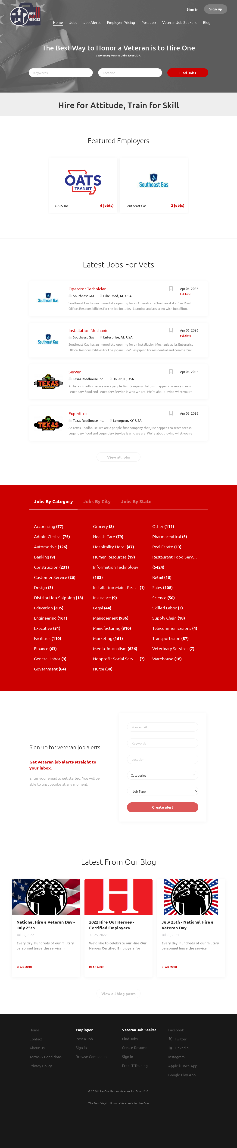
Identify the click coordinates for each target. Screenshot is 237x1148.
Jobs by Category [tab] (53, 501)
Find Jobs (187, 72)
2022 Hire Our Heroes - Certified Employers (111, 924)
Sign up (215, 8)
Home (34, 1029)
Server (75, 371)
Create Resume (134, 1047)
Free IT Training (135, 1065)
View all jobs (118, 457)
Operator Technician (87, 288)
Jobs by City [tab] (97, 501)
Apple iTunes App (182, 1065)
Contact (35, 1038)
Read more (24, 967)
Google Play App (182, 1074)
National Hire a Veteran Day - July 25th (45, 924)
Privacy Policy (40, 1065)
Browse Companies (91, 1056)
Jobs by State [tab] (136, 501)
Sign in (192, 9)
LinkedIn (182, 1047)
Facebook (176, 1029)
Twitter (181, 1038)
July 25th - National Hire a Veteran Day (187, 924)
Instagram (176, 1056)
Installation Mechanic (88, 330)
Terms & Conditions (45, 1056)
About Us (37, 1047)
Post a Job (84, 1038)
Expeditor (78, 413)
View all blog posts (118, 993)
